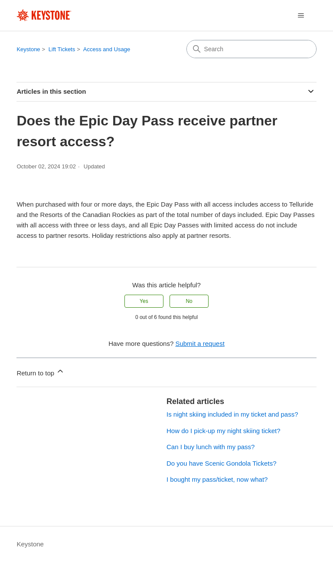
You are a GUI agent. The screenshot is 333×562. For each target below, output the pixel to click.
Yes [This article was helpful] (144, 301)
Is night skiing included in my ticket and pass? (232, 414)
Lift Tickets (62, 49)
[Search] (251, 49)
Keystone (28, 49)
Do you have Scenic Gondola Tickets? (221, 463)
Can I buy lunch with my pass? (210, 446)
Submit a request (199, 343)
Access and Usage (106, 49)
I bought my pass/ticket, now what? (217, 479)
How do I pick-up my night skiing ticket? (223, 430)
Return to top (40, 372)
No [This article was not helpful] (189, 301)
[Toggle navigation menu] (301, 16)
